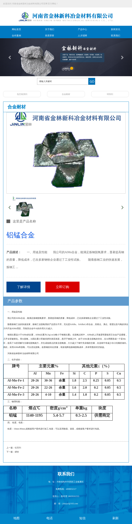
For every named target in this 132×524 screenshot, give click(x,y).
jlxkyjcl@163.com (70, 503)
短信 (82, 518)
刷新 (115, 518)
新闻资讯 (115, 29)
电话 (49, 518)
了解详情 (23, 287)
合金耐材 (66, 94)
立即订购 (62, 287)
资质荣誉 (49, 35)
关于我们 (49, 29)
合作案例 (16, 35)
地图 (16, 518)
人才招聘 (82, 35)
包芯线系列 (22, 94)
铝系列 (18, 448)
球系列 (110, 94)
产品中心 (82, 29)
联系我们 (115, 35)
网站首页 (16, 29)
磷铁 (17, 452)
